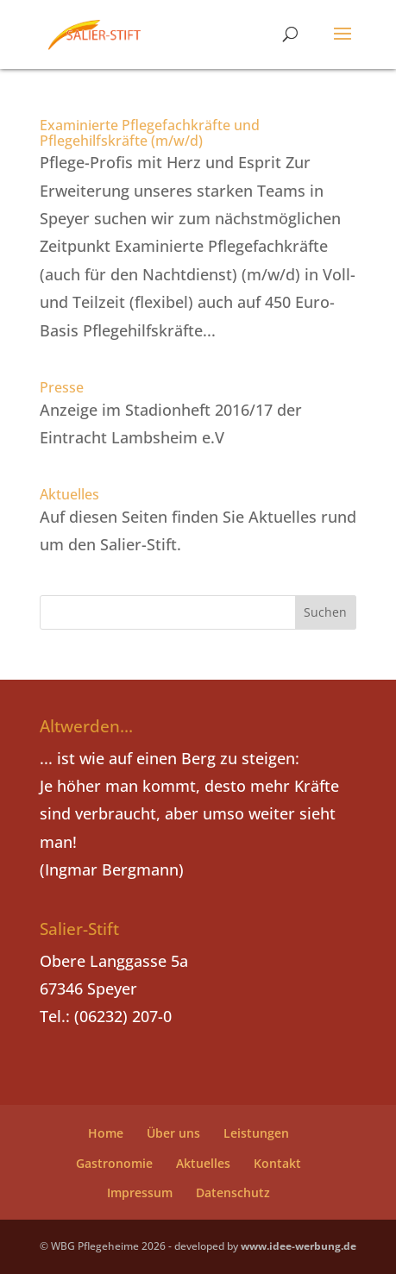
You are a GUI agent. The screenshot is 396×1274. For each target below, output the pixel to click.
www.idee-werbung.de (298, 1246)
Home (105, 1133)
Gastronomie (114, 1163)
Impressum (140, 1192)
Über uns (173, 1133)
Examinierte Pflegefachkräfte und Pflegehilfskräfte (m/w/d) (150, 133)
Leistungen (256, 1133)
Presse (62, 387)
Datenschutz (233, 1192)
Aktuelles (69, 494)
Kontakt (277, 1163)
